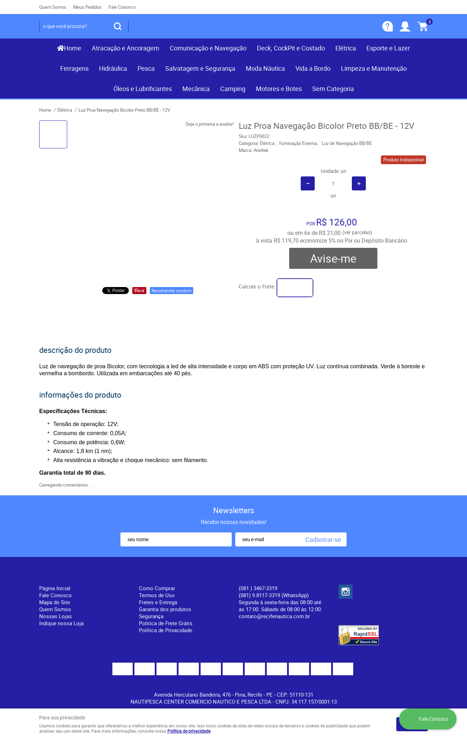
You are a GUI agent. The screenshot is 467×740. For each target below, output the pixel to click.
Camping (232, 88)
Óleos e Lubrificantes (142, 88)
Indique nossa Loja (61, 623)
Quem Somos (52, 7)
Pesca (146, 68)
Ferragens (74, 68)
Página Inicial (54, 588)
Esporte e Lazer (388, 48)
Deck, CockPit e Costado (291, 48)
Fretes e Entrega (158, 602)
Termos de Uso (157, 595)
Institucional (58, 576)
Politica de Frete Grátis (166, 623)
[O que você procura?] (117, 26)
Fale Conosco (122, 7)
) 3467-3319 (258, 588)
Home (72, 48)
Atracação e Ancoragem (125, 48)
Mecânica (196, 88)
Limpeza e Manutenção (374, 68)
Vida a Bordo (312, 68)
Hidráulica (113, 68)
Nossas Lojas (55, 616)
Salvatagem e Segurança (200, 68)
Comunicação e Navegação (208, 48)
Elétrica (345, 48)
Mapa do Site (54, 602)
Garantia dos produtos (165, 609)
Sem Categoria (333, 88)
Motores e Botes (279, 88)
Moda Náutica (265, 68)
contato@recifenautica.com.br (274, 616)
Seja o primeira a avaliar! (210, 124)
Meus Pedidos (87, 7)
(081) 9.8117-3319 (274, 595)
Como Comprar (157, 588)
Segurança (151, 616)
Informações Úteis (167, 576)
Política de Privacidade (165, 630)
